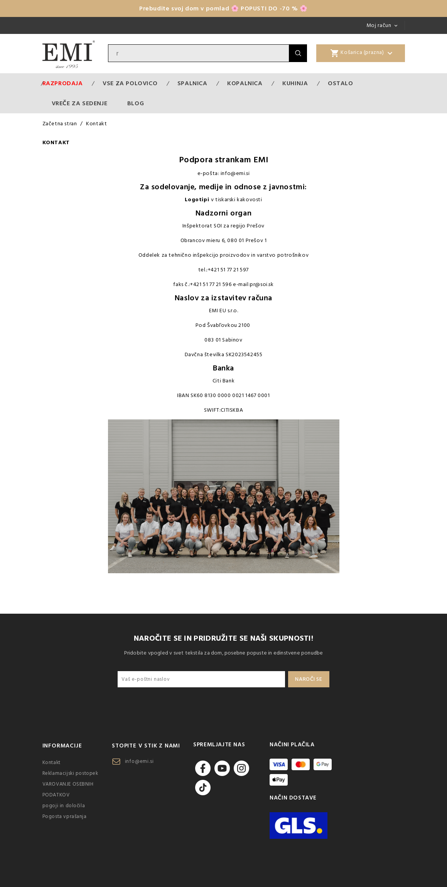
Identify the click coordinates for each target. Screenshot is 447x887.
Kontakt (51, 762)
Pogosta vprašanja (64, 816)
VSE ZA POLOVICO (130, 83)
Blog (135, 103)
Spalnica (192, 83)
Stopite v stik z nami (146, 746)
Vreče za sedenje (80, 103)
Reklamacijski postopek (70, 773)
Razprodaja (62, 83)
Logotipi (197, 200)
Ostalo (340, 83)
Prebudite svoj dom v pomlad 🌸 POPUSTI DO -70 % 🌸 (223, 8)
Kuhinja (295, 83)
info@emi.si (139, 761)
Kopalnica (244, 83)
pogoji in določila (63, 805)
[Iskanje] (198, 53)
